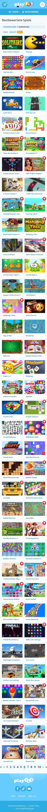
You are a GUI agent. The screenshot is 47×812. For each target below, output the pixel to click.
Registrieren (30, 11)
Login (13, 11)
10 (39, 767)
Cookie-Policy (33, 806)
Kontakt (21, 796)
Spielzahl (13, 32)
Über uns (32, 796)
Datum (5, 32)
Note (20, 32)
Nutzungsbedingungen (25, 808)
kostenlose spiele (10, 27)
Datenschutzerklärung (16, 806)
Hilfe (13, 796)
